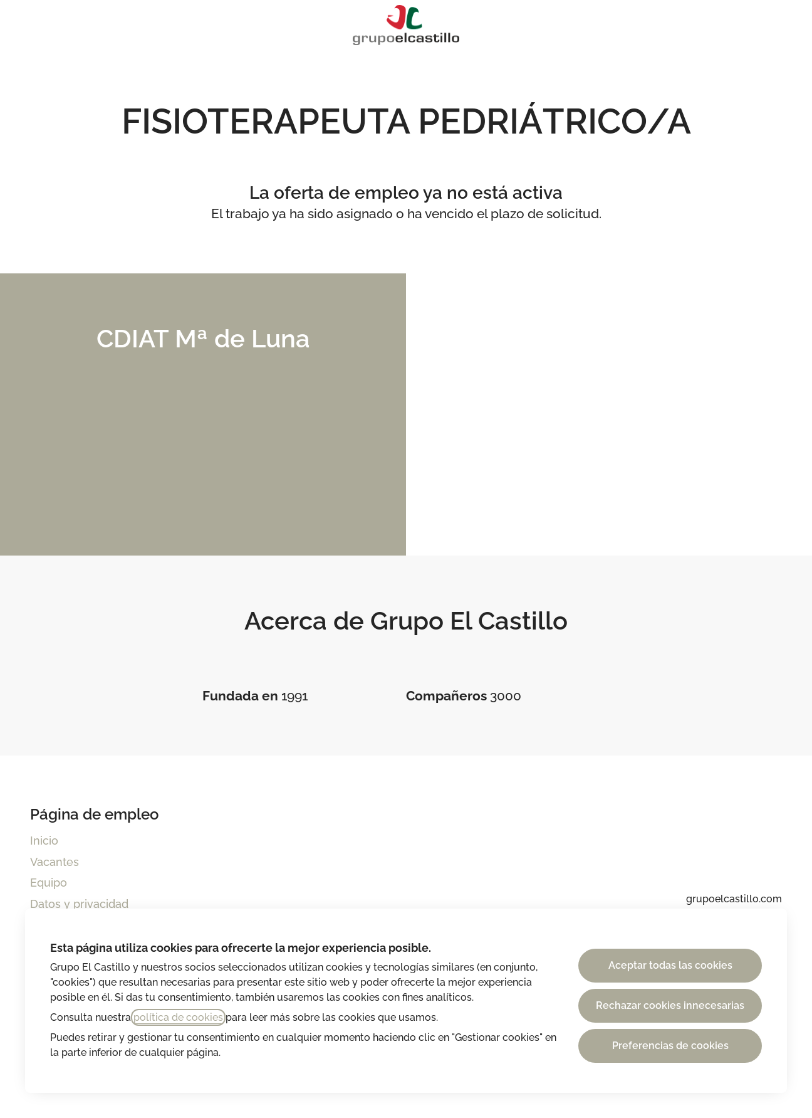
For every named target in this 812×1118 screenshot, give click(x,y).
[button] (786, 25)
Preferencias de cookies (670, 1046)
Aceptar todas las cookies (670, 965)
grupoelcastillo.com (734, 899)
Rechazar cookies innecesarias (670, 1005)
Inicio (44, 840)
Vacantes (54, 861)
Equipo (48, 882)
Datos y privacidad (79, 903)
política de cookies (178, 1017)
